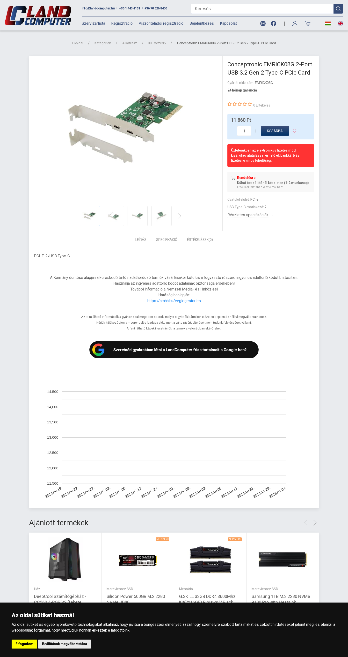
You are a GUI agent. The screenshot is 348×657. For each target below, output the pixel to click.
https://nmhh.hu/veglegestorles (174, 300)
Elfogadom (24, 644)
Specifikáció (166, 240)
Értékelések (200, 240)
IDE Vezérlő (157, 43)
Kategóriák (102, 43)
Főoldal (77, 43)
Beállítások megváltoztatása (64, 644)
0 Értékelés (261, 105)
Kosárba (275, 131)
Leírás (140, 240)
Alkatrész (129, 43)
